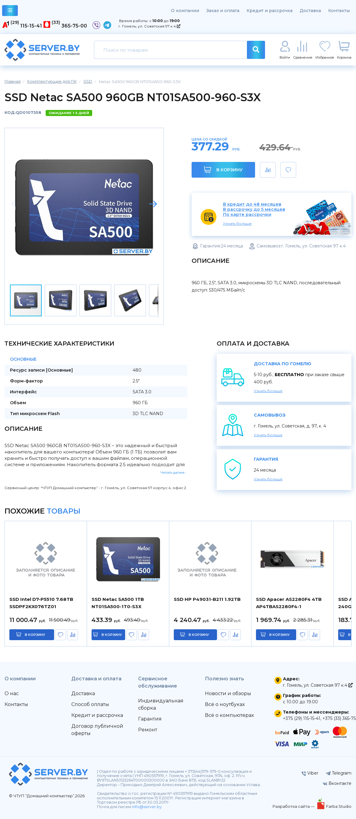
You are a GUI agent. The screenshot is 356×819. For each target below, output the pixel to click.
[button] (153, 204)
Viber (310, 773)
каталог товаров (10, 11)
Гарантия (150, 719)
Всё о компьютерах (229, 715)
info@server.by (147, 806)
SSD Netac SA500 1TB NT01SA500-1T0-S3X (118, 602)
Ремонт (147, 730)
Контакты (339, 10)
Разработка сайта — (294, 806)
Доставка (310, 10)
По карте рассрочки (247, 214)
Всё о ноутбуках (225, 704)
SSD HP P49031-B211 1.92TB (207, 599)
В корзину (223, 169)
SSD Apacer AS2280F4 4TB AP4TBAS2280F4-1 (289, 602)
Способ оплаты (90, 704)
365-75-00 (74, 26)
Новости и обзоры (228, 693)
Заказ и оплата (222, 10)
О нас (12, 693)
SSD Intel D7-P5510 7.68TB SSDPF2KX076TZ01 (41, 602)
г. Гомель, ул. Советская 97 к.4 (149, 26)
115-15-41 (31, 26)
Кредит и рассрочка (270, 10)
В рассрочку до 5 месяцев (254, 209)
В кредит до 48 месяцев (252, 204)
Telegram (338, 773)
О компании (185, 10)
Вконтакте (337, 783)
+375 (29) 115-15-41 (301, 718)
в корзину (35, 635)
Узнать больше (237, 223)
